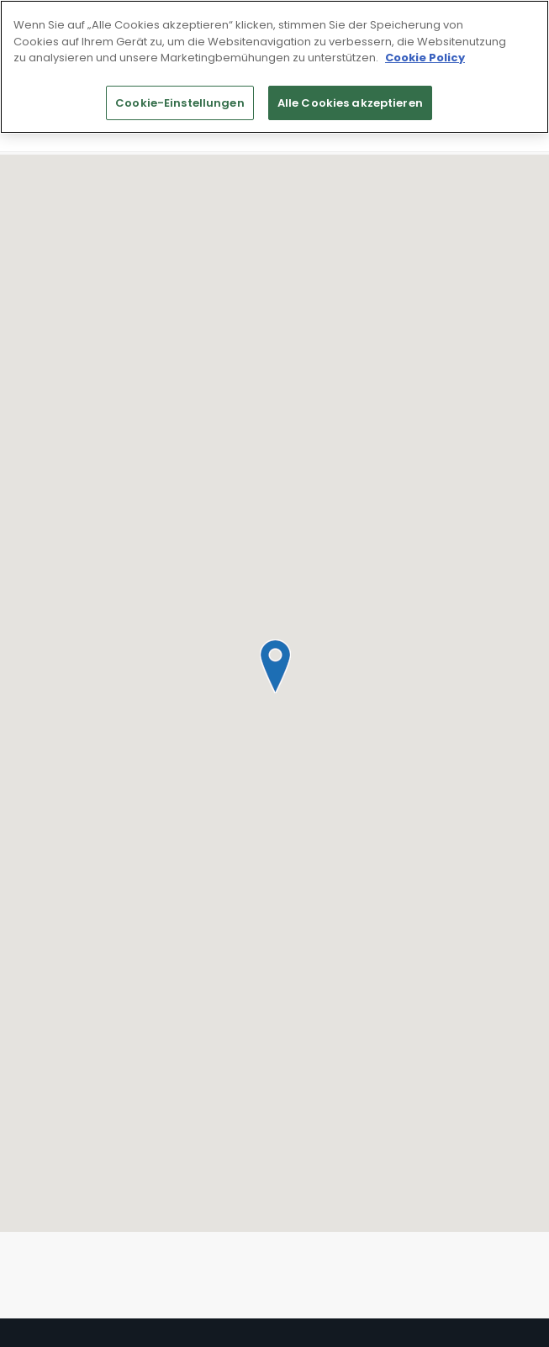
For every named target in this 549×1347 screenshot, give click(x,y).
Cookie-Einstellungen (180, 103)
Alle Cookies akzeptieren (350, 103)
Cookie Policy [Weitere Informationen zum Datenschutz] (425, 58)
